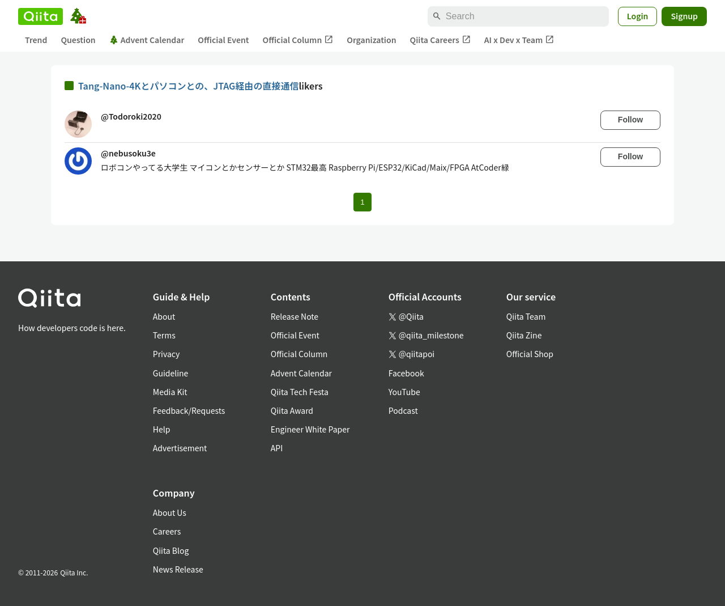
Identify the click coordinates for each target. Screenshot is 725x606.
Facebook (406, 373)
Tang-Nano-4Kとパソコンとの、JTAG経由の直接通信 (188, 85)
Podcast (403, 410)
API (277, 448)
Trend (36, 39)
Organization (371, 39)
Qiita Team (526, 316)
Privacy (166, 353)
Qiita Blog (171, 550)
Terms (164, 335)
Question (78, 39)
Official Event (223, 39)
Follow (630, 119)
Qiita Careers (440, 40)
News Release (178, 569)
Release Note (294, 316)
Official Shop (529, 353)
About (164, 316)
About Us (169, 512)
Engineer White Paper (310, 429)
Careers (167, 531)
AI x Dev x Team (519, 40)
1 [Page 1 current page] (362, 202)
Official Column (298, 40)
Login (638, 16)
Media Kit (170, 391)
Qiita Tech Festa (300, 391)
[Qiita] (40, 16)
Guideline (171, 373)
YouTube (404, 391)
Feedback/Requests (189, 410)
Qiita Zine (524, 335)
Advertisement (180, 448)
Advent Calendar (147, 39)
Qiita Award (292, 410)
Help (161, 429)
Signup (684, 16)
